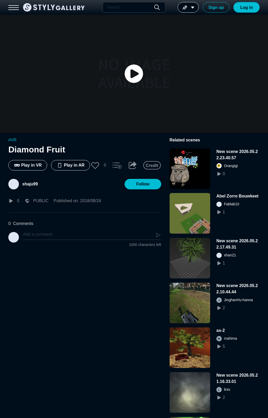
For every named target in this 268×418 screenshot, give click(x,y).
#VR (12, 140)
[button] (95, 165)
